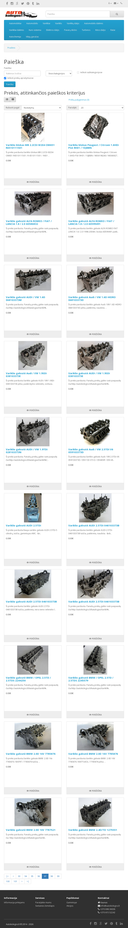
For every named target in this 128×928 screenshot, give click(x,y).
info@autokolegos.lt (110, 905)
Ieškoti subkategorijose (89, 72)
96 (39, 876)
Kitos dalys (100, 30)
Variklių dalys (73, 23)
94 (25, 876)
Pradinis (11, 47)
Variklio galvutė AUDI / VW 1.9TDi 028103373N (27, 451)
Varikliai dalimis (16, 30)
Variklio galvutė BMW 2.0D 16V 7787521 (31, 829)
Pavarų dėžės (70, 30)
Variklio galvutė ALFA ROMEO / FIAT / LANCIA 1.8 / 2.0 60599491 (91, 222)
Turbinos (86, 30)
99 (58, 876)
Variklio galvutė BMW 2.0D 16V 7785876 (31, 753)
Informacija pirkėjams (14, 902)
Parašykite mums (43, 902)
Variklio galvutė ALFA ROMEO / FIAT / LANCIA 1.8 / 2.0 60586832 (29, 222)
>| (28, 881)
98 (51, 876)
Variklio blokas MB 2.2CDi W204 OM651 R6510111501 (30, 146)
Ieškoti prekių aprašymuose (19, 78)
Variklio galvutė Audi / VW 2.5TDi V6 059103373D (90, 451)
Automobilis (32, 23)
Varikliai (46, 23)
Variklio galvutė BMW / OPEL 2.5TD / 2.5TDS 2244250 (28, 679)
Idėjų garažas (32, 36)
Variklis (58, 23)
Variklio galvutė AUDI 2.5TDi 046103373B (93, 525)
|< (7, 876)
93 (19, 876)
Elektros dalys (52, 30)
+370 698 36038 (107, 909)
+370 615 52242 (107, 912)
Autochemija (15, 36)
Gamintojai (71, 902)
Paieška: (8, 68)
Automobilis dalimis (93, 23)
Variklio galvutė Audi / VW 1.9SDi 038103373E (26, 375)
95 (32, 876)
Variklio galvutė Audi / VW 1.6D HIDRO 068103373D (92, 298)
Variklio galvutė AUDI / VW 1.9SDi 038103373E (89, 375)
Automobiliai (15, 23)
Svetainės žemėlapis (44, 905)
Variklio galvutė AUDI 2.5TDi (23, 525)
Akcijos (69, 905)
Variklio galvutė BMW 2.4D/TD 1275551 (92, 829)
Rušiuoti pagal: (13, 107)
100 (8, 881)
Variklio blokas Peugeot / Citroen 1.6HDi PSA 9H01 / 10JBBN (93, 146)
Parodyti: (72, 107)
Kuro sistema (35, 30)
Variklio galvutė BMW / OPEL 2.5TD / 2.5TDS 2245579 (90, 679)
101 (15, 881)
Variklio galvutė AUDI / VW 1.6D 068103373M (25, 298)
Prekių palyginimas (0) (79, 99)
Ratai (112, 30)
